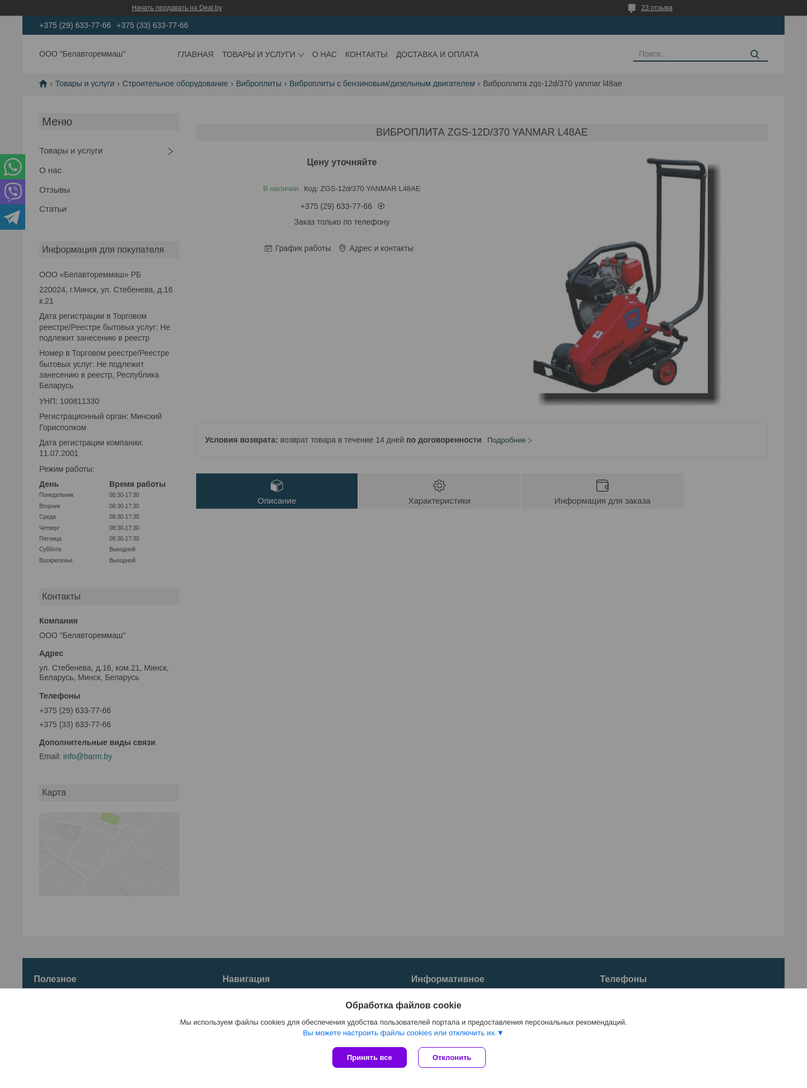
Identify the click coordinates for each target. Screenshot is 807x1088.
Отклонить (452, 1057)
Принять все (369, 1057)
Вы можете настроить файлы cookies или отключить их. (400, 1033)
